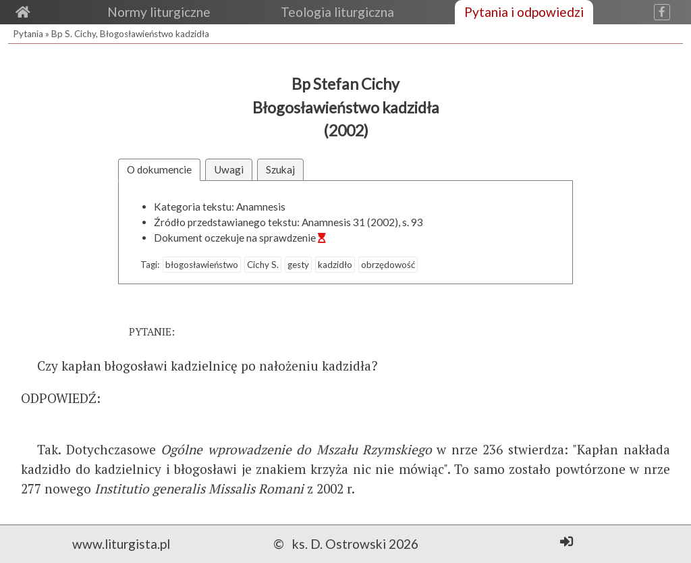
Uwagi (229, 169)
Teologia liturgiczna (337, 12)
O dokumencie (159, 169)
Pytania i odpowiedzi (524, 12)
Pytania (28, 33)
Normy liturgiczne (159, 12)
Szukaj (280, 169)
